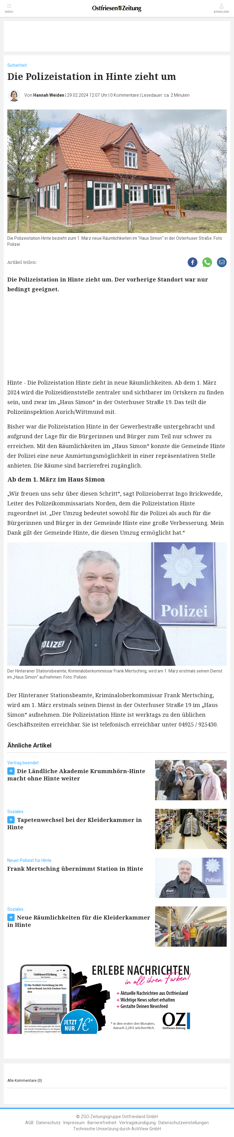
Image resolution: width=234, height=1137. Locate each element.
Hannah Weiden (48, 95)
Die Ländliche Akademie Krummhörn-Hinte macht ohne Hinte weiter (76, 774)
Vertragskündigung (137, 1123)
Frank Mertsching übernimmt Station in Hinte (75, 868)
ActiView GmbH (146, 1129)
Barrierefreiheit (101, 1123)
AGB (29, 1123)
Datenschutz (48, 1123)
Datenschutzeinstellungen (183, 1123)
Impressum (74, 1123)
